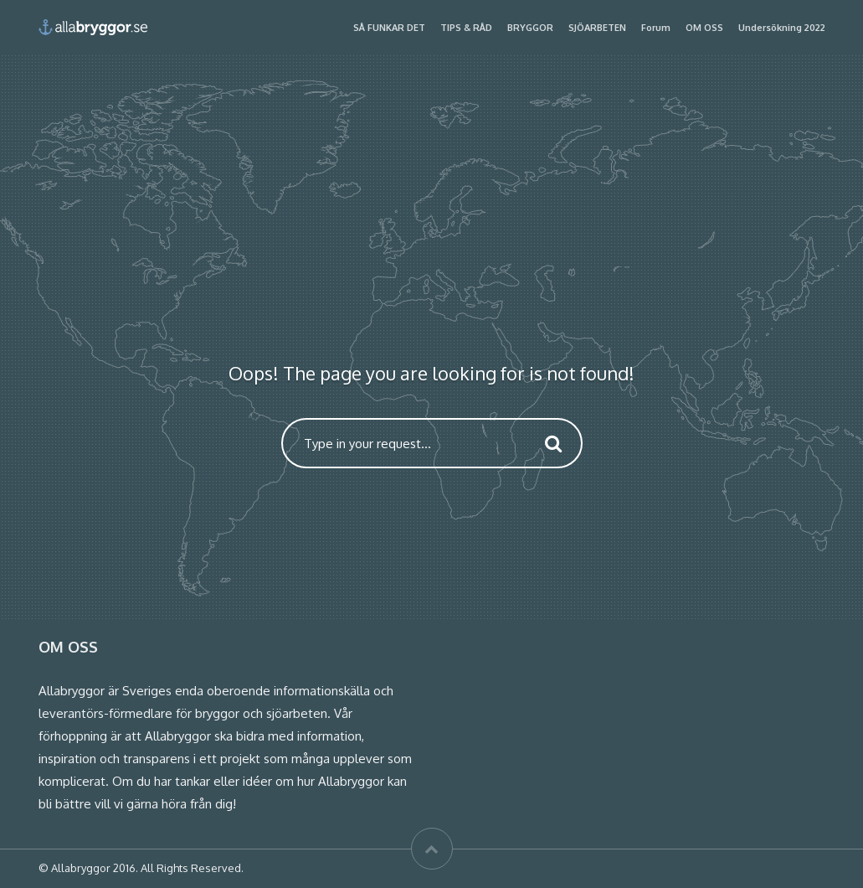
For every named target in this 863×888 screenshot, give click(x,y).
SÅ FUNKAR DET (389, 28)
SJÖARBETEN (597, 28)
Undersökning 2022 (781, 28)
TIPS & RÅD (466, 28)
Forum (655, 28)
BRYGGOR (530, 28)
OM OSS (704, 28)
